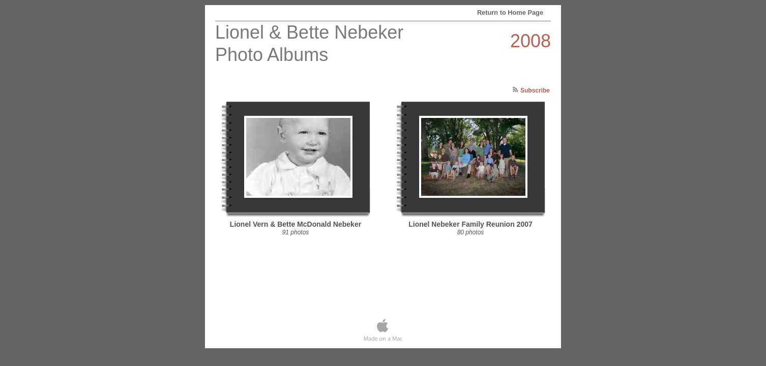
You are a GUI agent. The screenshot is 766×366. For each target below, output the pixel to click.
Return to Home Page (510, 12)
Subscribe (535, 90)
